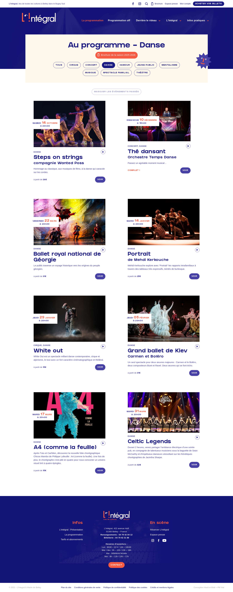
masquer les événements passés (116, 91)
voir (100, 179)
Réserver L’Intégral (159, 529)
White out (48, 350)
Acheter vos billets (208, 4)
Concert (91, 65)
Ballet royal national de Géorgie (67, 257)
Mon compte (185, 4)
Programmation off (119, 20)
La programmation (92, 20)
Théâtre (142, 72)
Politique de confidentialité (114, 587)
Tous (59, 65)
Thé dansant (159, 154)
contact (116, 565)
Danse (108, 65)
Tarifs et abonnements (72, 539)
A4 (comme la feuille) (65, 447)
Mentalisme (169, 65)
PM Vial (220, 587)
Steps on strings (69, 160)
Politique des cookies (138, 587)
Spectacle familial (116, 72)
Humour (125, 65)
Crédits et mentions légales (162, 587)
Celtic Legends (149, 441)
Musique (90, 72)
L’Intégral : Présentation (71, 529)
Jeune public (146, 65)
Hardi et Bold (209, 587)
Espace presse (171, 4)
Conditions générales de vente (87, 587)
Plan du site (66, 587)
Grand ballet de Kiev (164, 353)
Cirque (73, 65)
